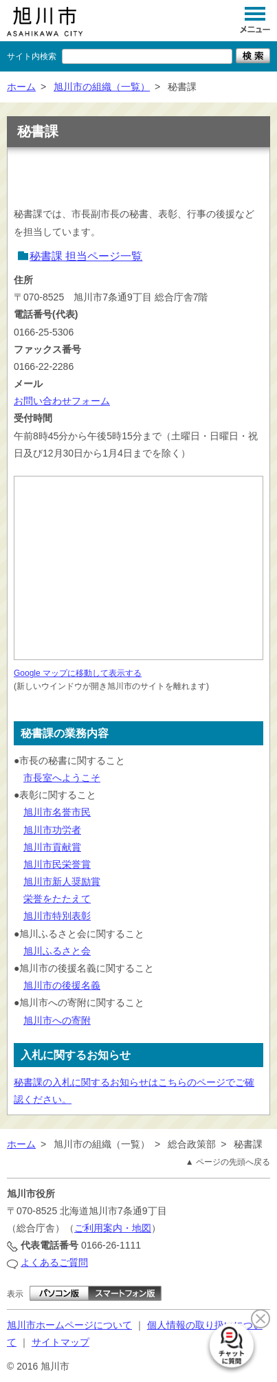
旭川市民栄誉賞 (57, 864)
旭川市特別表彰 (57, 915)
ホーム (21, 86)
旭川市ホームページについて (69, 1324)
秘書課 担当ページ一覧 (86, 256)
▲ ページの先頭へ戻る (228, 1162)
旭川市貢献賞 (52, 847)
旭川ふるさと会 (57, 950)
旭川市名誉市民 (57, 812)
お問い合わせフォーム (62, 400)
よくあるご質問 (54, 1262)
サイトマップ (60, 1342)
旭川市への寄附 (57, 1020)
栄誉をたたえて (57, 898)
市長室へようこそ (61, 777)
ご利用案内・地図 (112, 1227)
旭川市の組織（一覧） (102, 86)
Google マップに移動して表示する (78, 673)
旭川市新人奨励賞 (61, 881)
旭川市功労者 (52, 829)
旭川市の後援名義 (61, 985)
